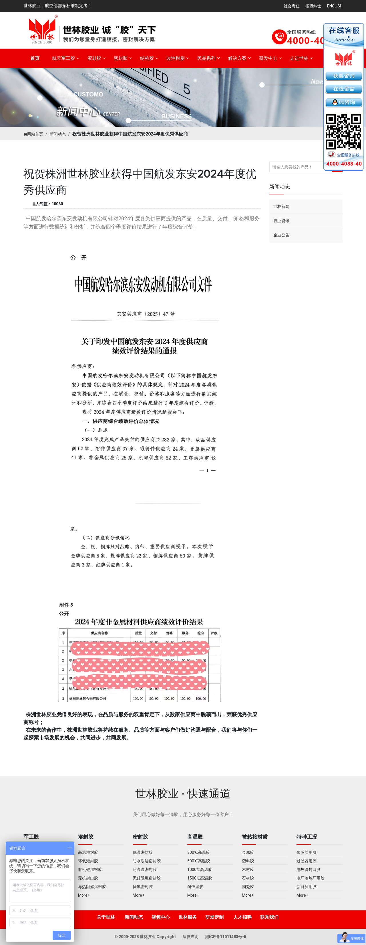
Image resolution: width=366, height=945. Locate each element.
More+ (84, 895)
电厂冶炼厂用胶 (311, 878)
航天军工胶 (63, 58)
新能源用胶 (307, 886)
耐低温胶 (195, 886)
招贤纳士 (313, 6)
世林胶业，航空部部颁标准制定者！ (57, 5)
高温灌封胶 (88, 852)
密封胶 (121, 58)
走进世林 (299, 58)
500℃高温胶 (198, 861)
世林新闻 (281, 206)
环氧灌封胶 (88, 861)
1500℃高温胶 (199, 878)
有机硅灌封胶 (90, 869)
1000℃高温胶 (199, 869)
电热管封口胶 (309, 869)
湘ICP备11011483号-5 (225, 936)
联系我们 (269, 917)
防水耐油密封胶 (147, 861)
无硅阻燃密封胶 (147, 878)
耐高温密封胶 (145, 869)
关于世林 (106, 917)
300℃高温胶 (198, 852)
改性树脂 (175, 58)
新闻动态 (58, 134)
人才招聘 (242, 917)
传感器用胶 (307, 852)
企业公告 (281, 235)
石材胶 (248, 878)
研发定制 (214, 917)
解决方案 (237, 58)
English (335, 6)
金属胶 (248, 852)
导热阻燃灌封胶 (92, 886)
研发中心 (268, 58)
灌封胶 (94, 58)
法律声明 (190, 936)
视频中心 (161, 917)
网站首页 (33, 134)
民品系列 (206, 58)
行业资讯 (281, 220)
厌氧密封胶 (143, 886)
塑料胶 (248, 861)
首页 (34, 58)
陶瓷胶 (248, 886)
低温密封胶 (143, 852)
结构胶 (147, 58)
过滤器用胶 (307, 861)
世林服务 (187, 917)
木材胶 (248, 869)
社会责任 (292, 6)
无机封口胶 (88, 878)
